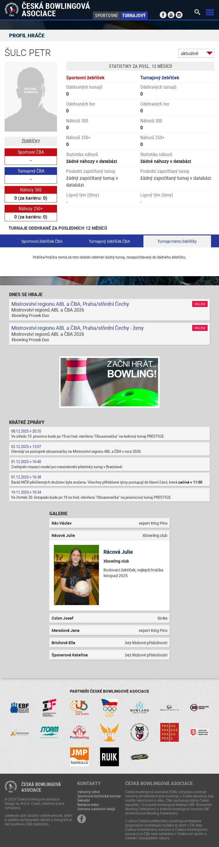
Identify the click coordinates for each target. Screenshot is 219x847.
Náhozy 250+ (31, 208)
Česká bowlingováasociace (41, 787)
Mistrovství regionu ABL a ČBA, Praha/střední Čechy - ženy (77, 327)
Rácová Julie (118, 551)
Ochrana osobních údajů (96, 808)
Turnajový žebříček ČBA (109, 241)
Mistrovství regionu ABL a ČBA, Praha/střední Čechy (70, 303)
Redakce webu (88, 804)
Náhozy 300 (31, 190)
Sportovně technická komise (99, 796)
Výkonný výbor (88, 791)
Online (200, 304)
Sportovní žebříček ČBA (41, 241)
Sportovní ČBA (31, 152)
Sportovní (106, 15)
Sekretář (83, 800)
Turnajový (134, 15)
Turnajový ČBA (31, 171)
